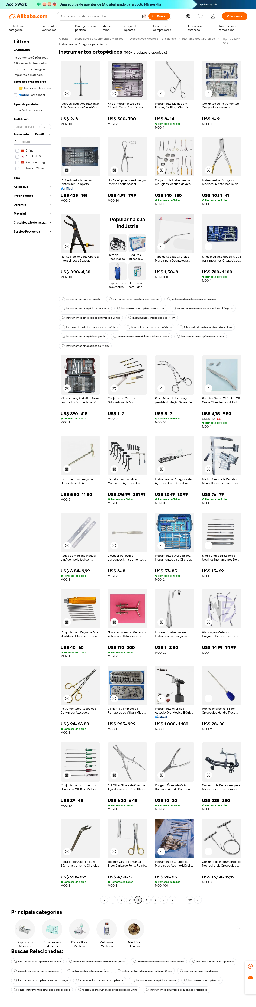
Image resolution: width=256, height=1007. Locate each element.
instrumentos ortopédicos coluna (154, 980)
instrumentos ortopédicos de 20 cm (141, 308)
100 (189, 899)
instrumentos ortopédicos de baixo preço (41, 980)
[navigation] (32, 469)
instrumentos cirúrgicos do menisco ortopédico (176, 989)
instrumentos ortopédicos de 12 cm (200, 336)
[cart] (201, 17)
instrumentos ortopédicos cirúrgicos (191, 299)
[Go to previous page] (104, 900)
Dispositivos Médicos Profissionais (153, 38)
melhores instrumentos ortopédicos (100, 980)
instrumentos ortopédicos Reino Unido (158, 961)
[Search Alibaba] (99, 16)
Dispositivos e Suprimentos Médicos (99, 38)
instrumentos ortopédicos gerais (83, 336)
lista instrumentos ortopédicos (213, 961)
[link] (250, 966)
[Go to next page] (198, 900)
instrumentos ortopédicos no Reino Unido (145, 971)
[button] (144, 16)
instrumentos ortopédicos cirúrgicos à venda (91, 317)
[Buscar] (159, 16)
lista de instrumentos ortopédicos (149, 327)
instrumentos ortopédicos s (199, 971)
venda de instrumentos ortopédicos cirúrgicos (203, 308)
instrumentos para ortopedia (81, 299)
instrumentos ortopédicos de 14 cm (151, 317)
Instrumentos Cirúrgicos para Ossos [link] (83, 44)
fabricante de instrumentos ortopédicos (206, 327)
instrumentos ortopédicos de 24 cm (85, 346)
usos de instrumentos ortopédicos (36, 971)
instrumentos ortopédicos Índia (88, 971)
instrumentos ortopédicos (202, 980)
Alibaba (63, 38)
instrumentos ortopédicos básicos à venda (141, 336)
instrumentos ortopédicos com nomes (134, 299)
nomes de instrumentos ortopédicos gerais (97, 961)
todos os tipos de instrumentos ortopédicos (90, 327)
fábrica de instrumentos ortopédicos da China (108, 989)
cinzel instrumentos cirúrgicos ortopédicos (42, 989)
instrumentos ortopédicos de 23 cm (85, 308)
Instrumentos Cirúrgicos (198, 38)
